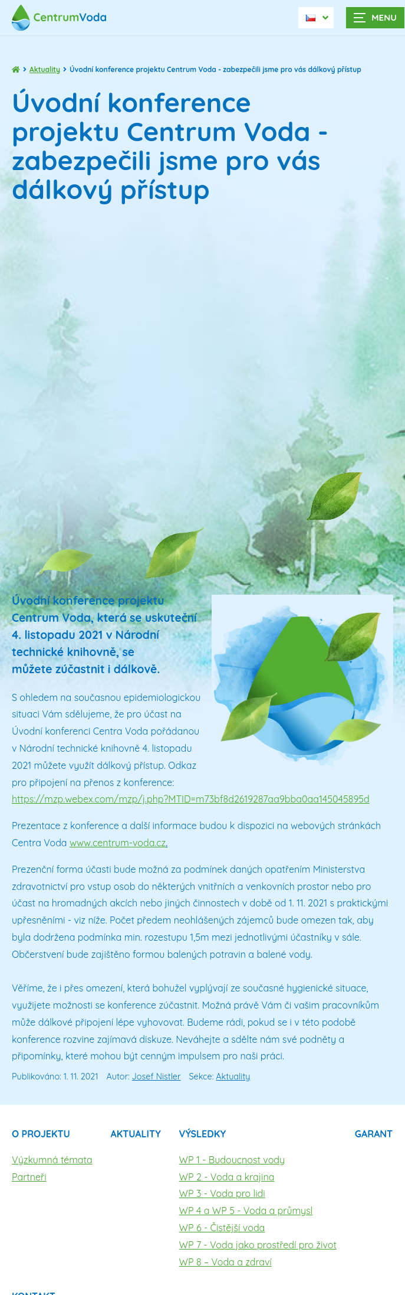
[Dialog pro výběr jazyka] (316, 17)
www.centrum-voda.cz (118, 843)
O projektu (41, 1134)
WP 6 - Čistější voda (222, 1228)
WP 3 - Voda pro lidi (222, 1193)
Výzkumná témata (52, 1160)
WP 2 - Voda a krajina (227, 1177)
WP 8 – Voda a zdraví (225, 1262)
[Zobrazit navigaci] (375, 17)
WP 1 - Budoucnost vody (232, 1160)
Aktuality (44, 69)
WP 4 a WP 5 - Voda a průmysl (246, 1210)
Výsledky (202, 1134)
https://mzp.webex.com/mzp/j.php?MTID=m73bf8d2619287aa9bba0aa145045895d (191, 799)
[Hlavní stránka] (16, 69)
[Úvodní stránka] (65, 17)
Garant (374, 1134)
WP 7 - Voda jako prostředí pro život (258, 1245)
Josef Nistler (156, 1076)
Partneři (29, 1177)
